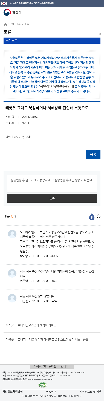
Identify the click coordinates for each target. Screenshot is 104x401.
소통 (27, 24)
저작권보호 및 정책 (91, 391)
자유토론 (11, 40)
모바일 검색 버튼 (92, 12)
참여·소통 (16, 24)
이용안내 (51, 391)
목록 (93, 154)
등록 (52, 198)
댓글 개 (10, 217)
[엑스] (97, 216)
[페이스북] (91, 216)
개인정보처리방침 (12, 391)
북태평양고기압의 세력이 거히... (37, 325)
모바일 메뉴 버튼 (98, 12)
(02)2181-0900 (62, 376)
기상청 (13, 12)
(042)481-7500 (77, 373)
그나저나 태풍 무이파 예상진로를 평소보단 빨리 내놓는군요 (53, 339)
